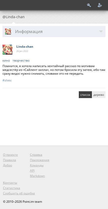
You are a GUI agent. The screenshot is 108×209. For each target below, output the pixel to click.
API (32, 170)
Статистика (11, 188)
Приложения (39, 160)
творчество (21, 60)
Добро (7, 165)
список (85, 95)
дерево (98, 95)
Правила (9, 160)
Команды (37, 165)
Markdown (37, 176)
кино (6, 60)
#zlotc (7, 80)
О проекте (10, 155)
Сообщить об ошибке (19, 193)
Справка (36, 155)
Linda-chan (24, 46)
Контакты (10, 183)
